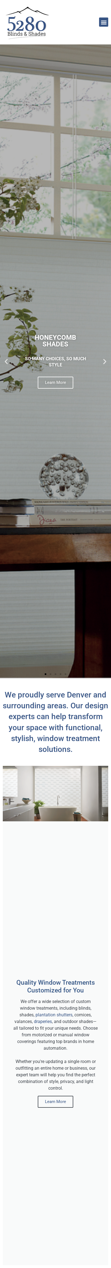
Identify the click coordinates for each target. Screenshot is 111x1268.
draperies (43, 1021)
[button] (103, 22)
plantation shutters (54, 1014)
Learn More (55, 382)
